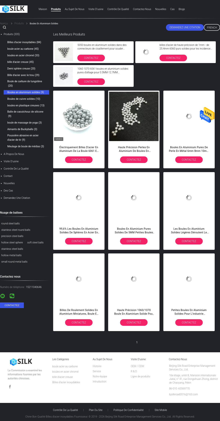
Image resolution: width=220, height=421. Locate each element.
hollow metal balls (11, 255)
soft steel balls (35, 242)
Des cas (8, 190)
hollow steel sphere (12, 242)
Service (97, 371)
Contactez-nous (142, 9)
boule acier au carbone (23, 49)
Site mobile (161, 410)
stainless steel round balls (15, 229)
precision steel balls (12, 236)
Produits (56, 9)
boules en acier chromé (23, 55)
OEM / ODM (137, 366)
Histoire (97, 366)
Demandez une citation (185, 27)
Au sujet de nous (75, 9)
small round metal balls (14, 261)
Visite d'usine (95, 9)
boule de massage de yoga (24, 122)
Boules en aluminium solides (25, 92)
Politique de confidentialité (128, 410)
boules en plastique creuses (26, 105)
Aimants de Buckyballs (22, 129)
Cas (172, 9)
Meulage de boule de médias (25, 146)
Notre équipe (100, 376)
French (212, 27)
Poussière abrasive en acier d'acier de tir (22, 138)
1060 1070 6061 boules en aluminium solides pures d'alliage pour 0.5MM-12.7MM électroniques (102, 72)
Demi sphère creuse (21, 68)
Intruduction (99, 381)
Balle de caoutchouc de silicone (25, 114)
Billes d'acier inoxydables (24, 42)
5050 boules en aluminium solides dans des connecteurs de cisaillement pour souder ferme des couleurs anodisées (101, 48)
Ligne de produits (140, 376)
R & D (134, 371)
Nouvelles (160, 9)
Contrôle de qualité (118, 9)
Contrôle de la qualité (16, 168)
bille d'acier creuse (20, 62)
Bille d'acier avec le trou (23, 75)
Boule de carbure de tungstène (24, 84)
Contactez (91, 57)
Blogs (182, 9)
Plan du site (95, 410)
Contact (8, 176)
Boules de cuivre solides (23, 99)
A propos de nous (14, 154)
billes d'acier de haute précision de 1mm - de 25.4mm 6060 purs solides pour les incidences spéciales (186, 48)
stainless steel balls (12, 248)
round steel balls (10, 223)
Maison (43, 9)
